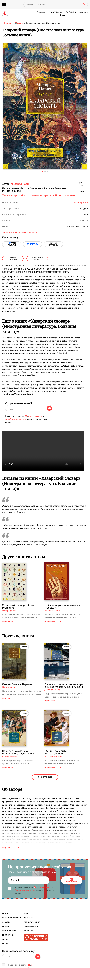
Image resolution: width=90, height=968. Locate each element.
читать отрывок (13, 258)
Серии (5, 939)
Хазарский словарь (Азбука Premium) (19, 606)
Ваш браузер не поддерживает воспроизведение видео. (43, 451)
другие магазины (53, 244)
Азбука (40, 12)
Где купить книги (32, 922)
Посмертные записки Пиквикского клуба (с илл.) (18, 752)
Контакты (28, 918)
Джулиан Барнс (52, 690)
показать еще (45, 777)
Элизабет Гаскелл (53, 756)
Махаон (83, 12)
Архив (5, 943)
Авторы (5, 926)
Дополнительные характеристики (20, 233)
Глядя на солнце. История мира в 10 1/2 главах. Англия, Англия (63, 685)
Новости (6, 922)
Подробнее (10, 622)
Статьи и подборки (11, 918)
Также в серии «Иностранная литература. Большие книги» (38, 195)
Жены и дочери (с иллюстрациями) (55, 752)
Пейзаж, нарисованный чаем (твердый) (62, 606)
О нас (26, 914)
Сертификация (31, 926)
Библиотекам (8, 935)
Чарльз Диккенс (10, 756)
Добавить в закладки (37, 258)
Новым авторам (9, 931)
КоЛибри (70, 12)
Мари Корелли (9, 687)
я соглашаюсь (35, 416)
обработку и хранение (16, 419)
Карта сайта (30, 931)
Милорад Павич (20, 183)
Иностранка (55, 12)
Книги (62, 15)
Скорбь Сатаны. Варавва (17, 684)
